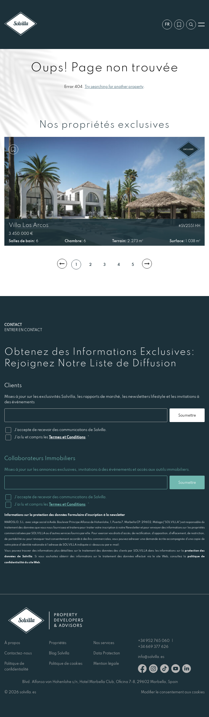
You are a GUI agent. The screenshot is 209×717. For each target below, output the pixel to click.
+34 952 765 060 (154, 640)
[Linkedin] (186, 669)
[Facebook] (142, 669)
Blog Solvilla (59, 653)
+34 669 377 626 (153, 646)
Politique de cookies (65, 663)
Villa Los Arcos (28, 225)
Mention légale (106, 663)
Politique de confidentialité (16, 666)
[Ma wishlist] (179, 24)
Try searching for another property (114, 86)
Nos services (103, 642)
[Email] (85, 415)
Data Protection (106, 653)
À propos (12, 642)
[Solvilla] (20, 24)
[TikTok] (164, 669)
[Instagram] (153, 669)
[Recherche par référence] (191, 24)
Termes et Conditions (67, 437)
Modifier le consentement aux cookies (173, 692)
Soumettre (187, 415)
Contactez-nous (18, 653)
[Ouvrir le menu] (201, 24)
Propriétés (57, 642)
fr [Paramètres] (167, 24)
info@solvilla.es (151, 656)
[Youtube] (175, 669)
